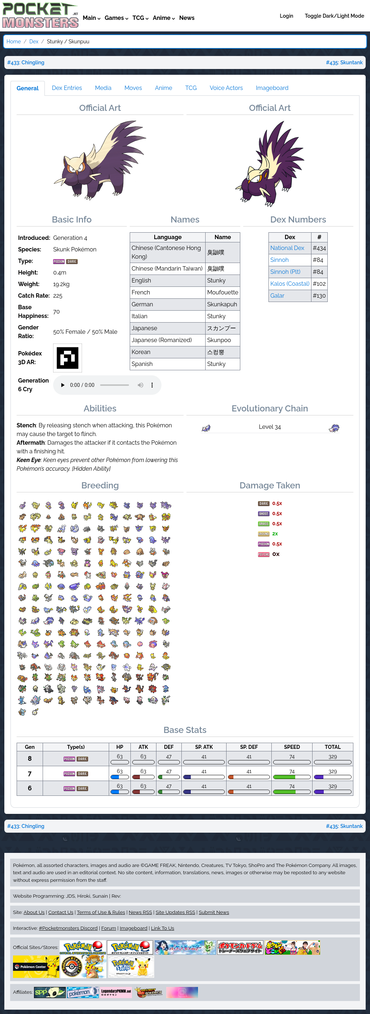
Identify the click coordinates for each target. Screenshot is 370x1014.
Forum (108, 928)
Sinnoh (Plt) (285, 271)
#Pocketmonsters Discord (68, 928)
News (187, 17)
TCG (191, 88)
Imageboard (272, 88)
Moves (133, 88)
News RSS (140, 912)
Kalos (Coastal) (289, 283)
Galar (277, 295)
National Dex (287, 248)
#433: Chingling (25, 62)
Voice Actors (226, 88)
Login (286, 16)
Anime (163, 88)
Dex (33, 41)
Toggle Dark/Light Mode (334, 16)
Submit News (214, 912)
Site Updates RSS (175, 912)
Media (103, 88)
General (28, 88)
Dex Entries (67, 88)
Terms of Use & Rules (101, 912)
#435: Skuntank (344, 62)
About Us (33, 912)
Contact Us (60, 912)
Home (14, 41)
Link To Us (162, 928)
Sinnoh (279, 259)
